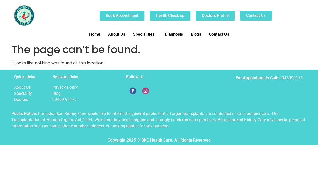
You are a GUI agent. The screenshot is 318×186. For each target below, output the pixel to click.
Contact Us (219, 34)
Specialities (143, 34)
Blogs (196, 34)
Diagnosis (174, 34)
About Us (116, 34)
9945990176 (291, 77)
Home (94, 34)
